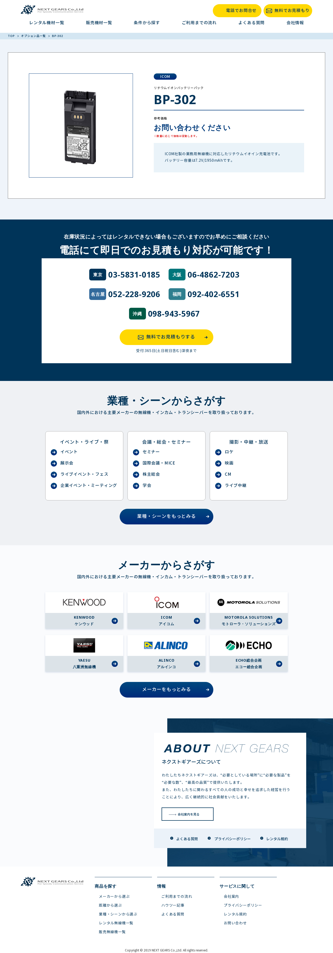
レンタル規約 (235, 914)
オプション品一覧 (33, 36)
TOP (11, 36)
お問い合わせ (235, 923)
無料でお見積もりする (174, 337)
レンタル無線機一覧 (116, 923)
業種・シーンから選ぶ (118, 914)
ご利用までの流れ (199, 22)
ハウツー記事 (172, 905)
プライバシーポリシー (243, 905)
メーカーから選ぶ (114, 896)
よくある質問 (251, 22)
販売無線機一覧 (112, 932)
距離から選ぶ (110, 905)
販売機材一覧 (99, 22)
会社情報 (295, 22)
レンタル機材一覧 (46, 22)
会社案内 (231, 896)
